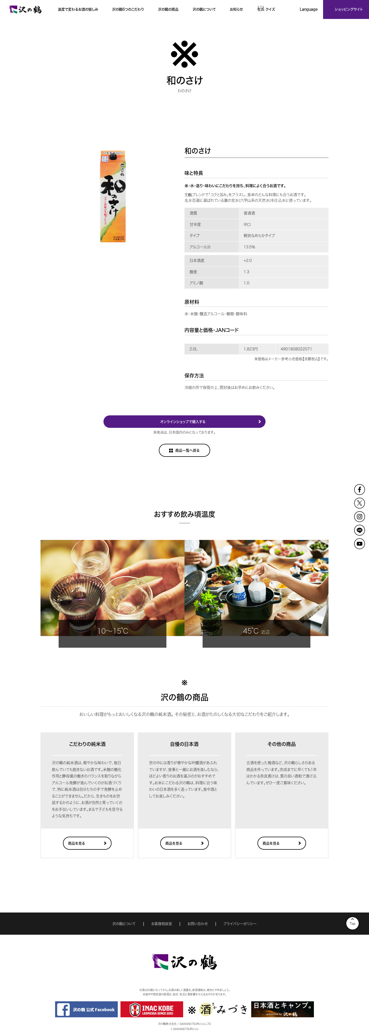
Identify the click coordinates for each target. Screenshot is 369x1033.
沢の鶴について (124, 924)
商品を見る (76, 843)
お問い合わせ (197, 924)
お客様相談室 (161, 924)
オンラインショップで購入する (183, 421)
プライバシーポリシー (240, 924)
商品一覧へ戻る (187, 450)
